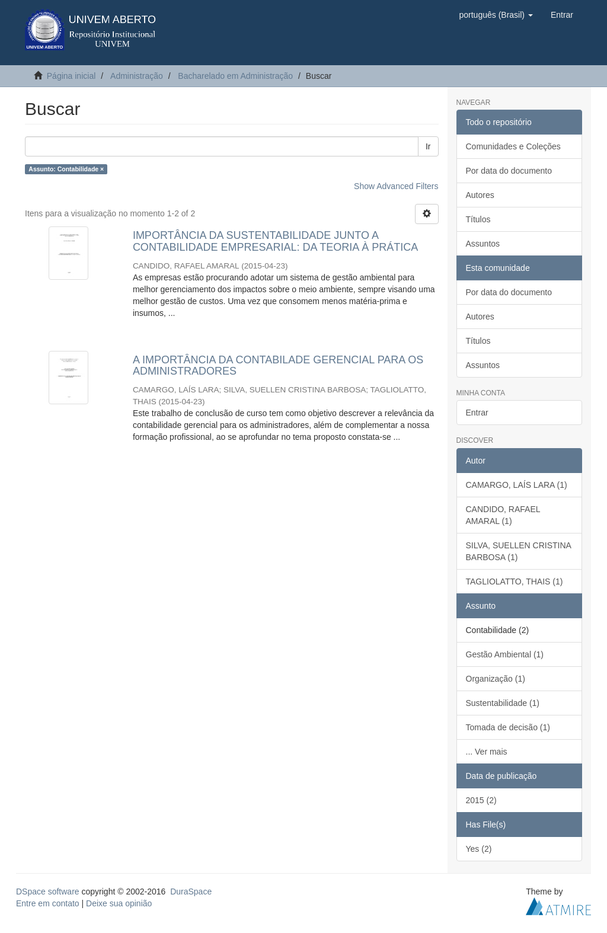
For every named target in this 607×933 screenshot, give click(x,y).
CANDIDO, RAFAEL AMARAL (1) (503, 515)
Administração (136, 76)
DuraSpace (191, 891)
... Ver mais (486, 751)
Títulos (478, 219)
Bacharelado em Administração (235, 76)
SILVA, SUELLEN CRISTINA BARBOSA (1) (518, 551)
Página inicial (71, 76)
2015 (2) (481, 800)
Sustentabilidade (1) (503, 703)
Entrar (477, 412)
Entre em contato (47, 903)
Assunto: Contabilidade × (66, 168)
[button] (495, 15)
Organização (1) (495, 678)
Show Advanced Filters (396, 186)
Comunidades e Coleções (513, 146)
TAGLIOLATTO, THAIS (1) (514, 581)
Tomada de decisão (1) (508, 727)
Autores (480, 195)
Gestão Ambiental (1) (505, 654)
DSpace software (47, 891)
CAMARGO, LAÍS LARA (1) (516, 485)
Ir (428, 146)
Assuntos (483, 243)
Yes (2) (479, 849)
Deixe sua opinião (119, 903)
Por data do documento (509, 170)
